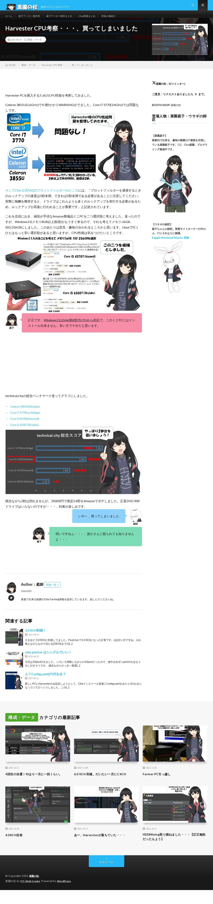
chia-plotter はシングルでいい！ (48, 660)
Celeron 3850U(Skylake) (25, 414)
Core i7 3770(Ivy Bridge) (25, 420)
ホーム (9, 19)
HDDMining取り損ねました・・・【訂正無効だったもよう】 (174, 850)
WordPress (66, 895)
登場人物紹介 (121, 19)
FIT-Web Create (31, 895)
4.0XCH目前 (15, 848)
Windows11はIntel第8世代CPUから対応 (72, 328)
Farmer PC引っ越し (159, 781)
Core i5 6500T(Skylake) (24, 432)
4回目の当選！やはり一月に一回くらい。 (35, 784)
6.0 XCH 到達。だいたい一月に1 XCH (104, 781)
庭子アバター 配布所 (32, 19)
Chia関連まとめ (97, 19)
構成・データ (35, 47)
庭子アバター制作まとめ (66, 19)
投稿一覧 (51, 592)
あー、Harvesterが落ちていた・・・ (104, 848)
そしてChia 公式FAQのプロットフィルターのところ (41, 198)
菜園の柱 (34, 890)
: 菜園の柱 (167, 112)
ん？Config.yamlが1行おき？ (45, 681)
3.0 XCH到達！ (35, 638)
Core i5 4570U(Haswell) (24, 426)
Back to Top (106, 876)
